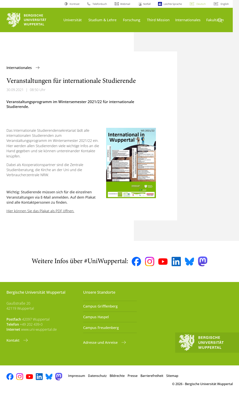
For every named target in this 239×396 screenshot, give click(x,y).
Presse (133, 376)
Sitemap (172, 376)
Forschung (131, 19)
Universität (72, 19)
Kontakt (13, 340)
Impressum (76, 376)
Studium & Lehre (102, 19)
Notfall (147, 4)
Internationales (188, 19)
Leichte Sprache (173, 4)
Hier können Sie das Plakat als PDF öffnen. (40, 211)
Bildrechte (117, 376)
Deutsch (201, 4)
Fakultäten (215, 19)
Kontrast (74, 4)
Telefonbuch (99, 4)
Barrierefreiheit (151, 376)
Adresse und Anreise (101, 342)
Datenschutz (97, 376)
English (225, 4)
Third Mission (158, 19)
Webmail (125, 4)
